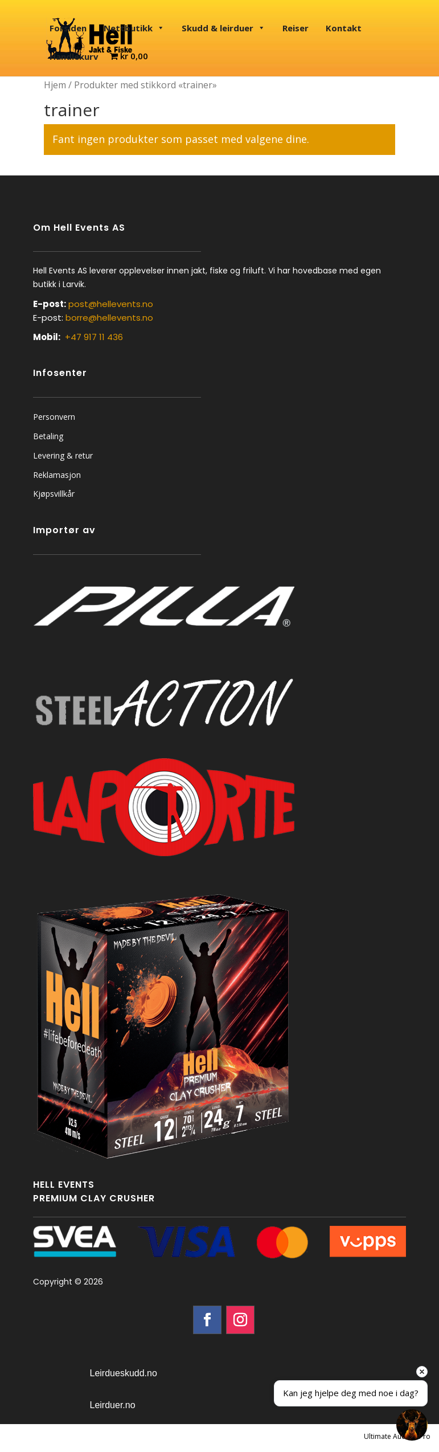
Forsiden (68, 28)
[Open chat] (412, 1425)
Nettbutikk (134, 28)
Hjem (55, 85)
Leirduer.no (113, 1405)
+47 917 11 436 (94, 337)
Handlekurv (74, 56)
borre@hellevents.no (109, 318)
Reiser (295, 28)
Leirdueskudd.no (123, 1373)
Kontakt (344, 28)
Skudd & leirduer (223, 28)
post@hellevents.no (110, 304)
